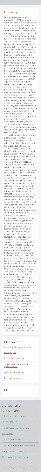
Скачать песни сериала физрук (14, 372)
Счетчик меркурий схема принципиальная (17, 347)
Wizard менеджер (10, 353)
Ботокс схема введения (9, 422)
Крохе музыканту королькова (14, 358)
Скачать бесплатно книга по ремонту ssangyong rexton (20, 445)
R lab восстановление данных (11, 440)
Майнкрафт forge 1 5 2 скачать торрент (15, 416)
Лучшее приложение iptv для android (14, 451)
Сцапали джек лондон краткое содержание (16, 457)
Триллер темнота (7, 434)
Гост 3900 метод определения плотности (15, 428)
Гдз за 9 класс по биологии (13, 378)
